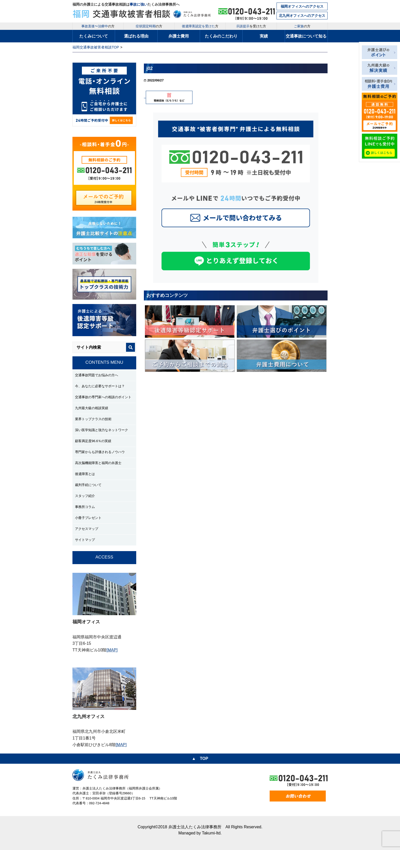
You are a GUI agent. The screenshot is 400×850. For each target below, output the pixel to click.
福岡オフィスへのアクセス (302, 6)
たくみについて (93, 36)
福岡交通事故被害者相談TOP (95, 47)
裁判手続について (88, 485)
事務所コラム (85, 507)
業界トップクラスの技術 (93, 419)
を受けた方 (251, 26)
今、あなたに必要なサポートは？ (100, 386)
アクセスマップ (86, 529)
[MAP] (112, 650)
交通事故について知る (306, 36)
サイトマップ (85, 540)
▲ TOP (200, 758)
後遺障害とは (85, 474)
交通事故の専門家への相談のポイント (103, 397)
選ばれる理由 (136, 36)
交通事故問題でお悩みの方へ (96, 375)
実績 (264, 36)
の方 (98, 26)
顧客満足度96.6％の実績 (93, 441)
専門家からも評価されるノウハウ (100, 452)
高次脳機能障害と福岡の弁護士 (98, 463)
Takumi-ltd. (211, 833)
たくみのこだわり (221, 36)
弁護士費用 (178, 36)
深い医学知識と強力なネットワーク (101, 430)
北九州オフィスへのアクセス (302, 16)
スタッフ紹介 (85, 496)
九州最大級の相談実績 (91, 408)
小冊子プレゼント (88, 518)
